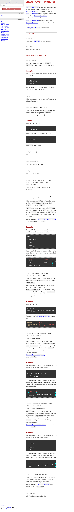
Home (12, 1)
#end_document (5, 24)
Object (2, 15)
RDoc (9, 507)
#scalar (2, 32)
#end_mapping (4, 26)
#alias (2, 21)
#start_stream (4, 39)
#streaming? (4, 40)
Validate (3, 506)
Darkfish (8, 508)
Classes (11, 3)
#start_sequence (5, 37)
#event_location (5, 31)
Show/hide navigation (12, 9)
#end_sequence (5, 27)
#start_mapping (5, 35)
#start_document (5, 34)
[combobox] (12, 5)
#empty (2, 23)
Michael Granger (16, 508)
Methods (17, 3)
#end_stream (4, 29)
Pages (6, 3)
